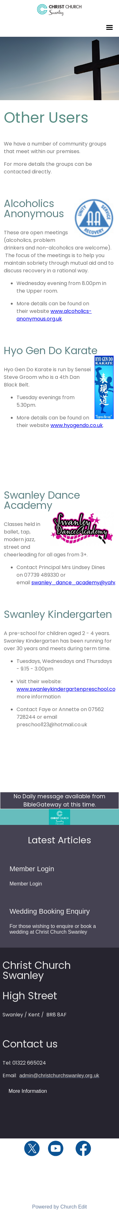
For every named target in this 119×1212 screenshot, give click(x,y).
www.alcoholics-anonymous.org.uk (54, 315)
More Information (28, 1091)
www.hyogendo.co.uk (76, 425)
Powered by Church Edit (59, 1206)
